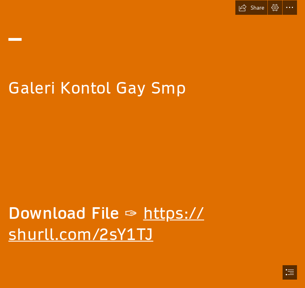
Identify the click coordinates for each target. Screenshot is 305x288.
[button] (251, 7)
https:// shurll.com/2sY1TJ (106, 224)
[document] (152, 144)
